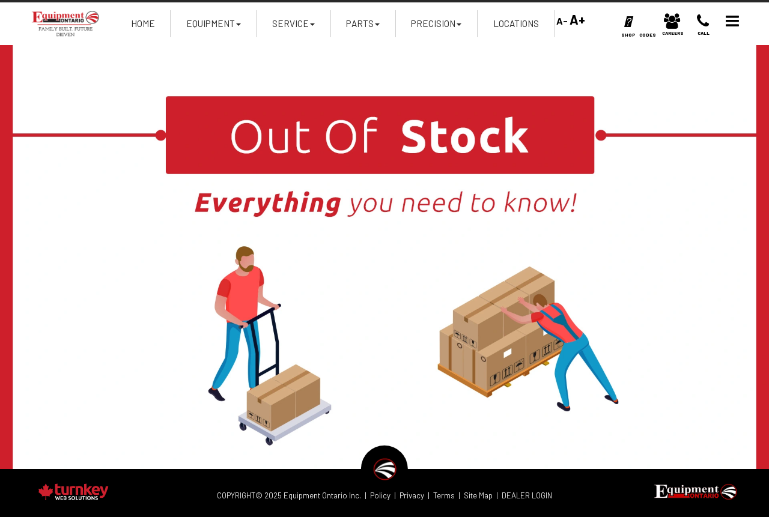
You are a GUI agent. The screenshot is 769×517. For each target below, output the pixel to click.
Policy (380, 495)
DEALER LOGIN (527, 495)
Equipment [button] (213, 27)
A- (561, 20)
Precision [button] (436, 27)
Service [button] (293, 27)
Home (143, 23)
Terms (444, 495)
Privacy (412, 495)
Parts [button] (363, 27)
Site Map (478, 495)
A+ (577, 19)
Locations (516, 23)
